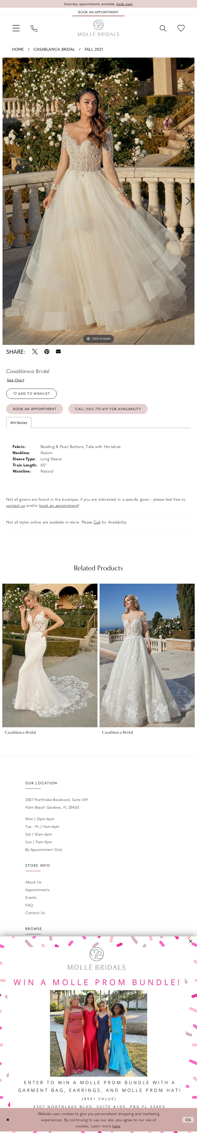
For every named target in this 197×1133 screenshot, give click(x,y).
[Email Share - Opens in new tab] (58, 352)
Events (31, 897)
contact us (15, 505)
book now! (124, 4)
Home (18, 49)
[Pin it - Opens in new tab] (47, 351)
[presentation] (49, 655)
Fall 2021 (94, 49)
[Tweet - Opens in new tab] (35, 351)
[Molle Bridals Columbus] (98, 28)
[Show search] (163, 28)
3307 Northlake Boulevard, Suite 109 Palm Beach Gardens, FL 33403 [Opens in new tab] (56, 803)
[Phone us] (34, 28)
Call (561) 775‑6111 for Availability (108, 409)
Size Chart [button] (16, 379)
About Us (33, 881)
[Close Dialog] (7, 1119)
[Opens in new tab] (98, 1034)
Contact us (35, 912)
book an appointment (58, 505)
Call (97, 522)
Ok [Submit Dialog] (188, 1120)
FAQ (29, 904)
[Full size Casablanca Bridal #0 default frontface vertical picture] (98, 201)
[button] (16, 28)
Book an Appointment (34, 409)
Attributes (18, 422)
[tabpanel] (98, 201)
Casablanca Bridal (54, 49)
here (116, 1126)
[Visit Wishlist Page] (181, 28)
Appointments (37, 889)
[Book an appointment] (98, 12)
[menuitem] (16, 28)
